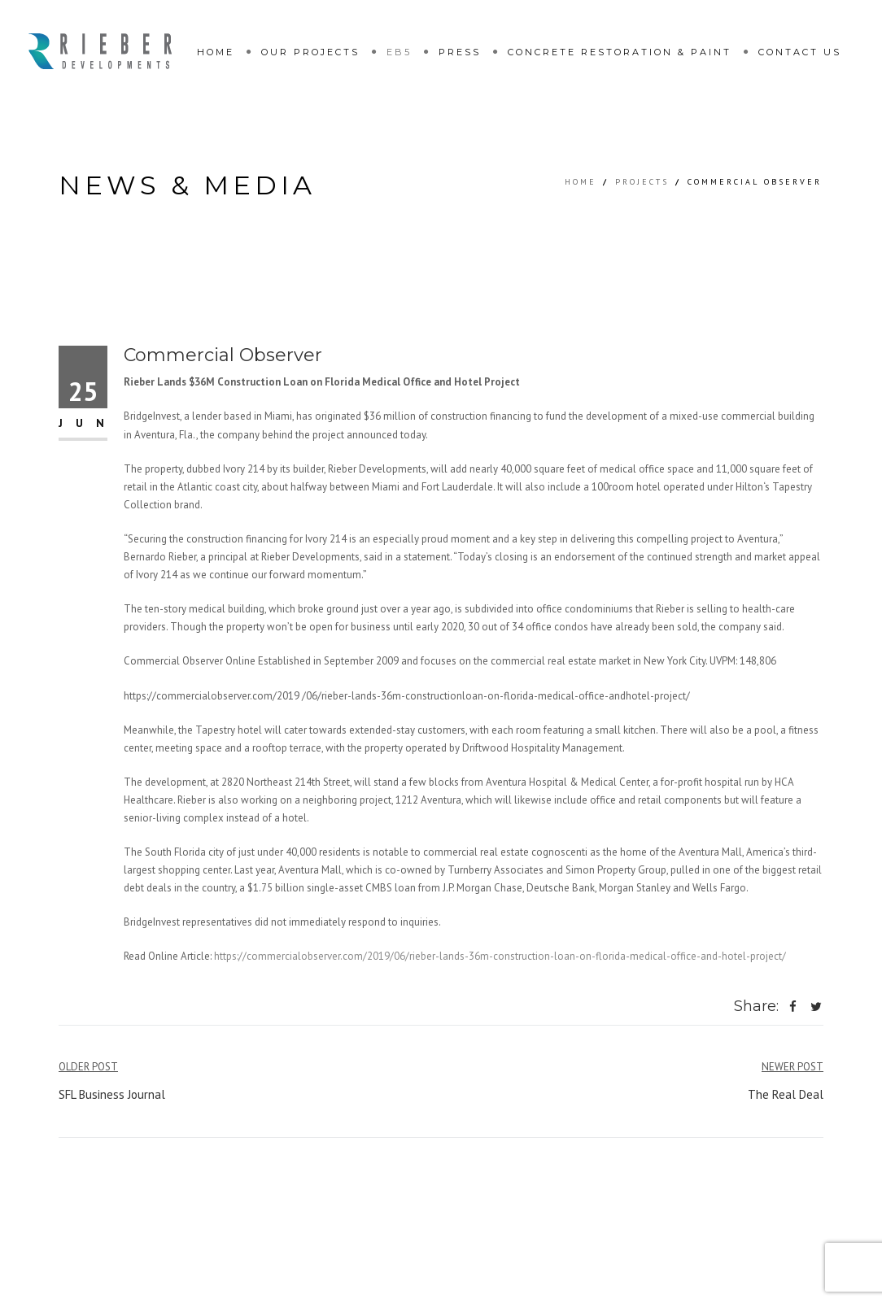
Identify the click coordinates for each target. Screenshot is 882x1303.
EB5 (399, 52)
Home (215, 52)
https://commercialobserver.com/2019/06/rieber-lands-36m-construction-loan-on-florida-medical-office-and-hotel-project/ (500, 956)
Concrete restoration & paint (619, 52)
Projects (642, 181)
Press (460, 52)
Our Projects (310, 52)
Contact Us (799, 52)
